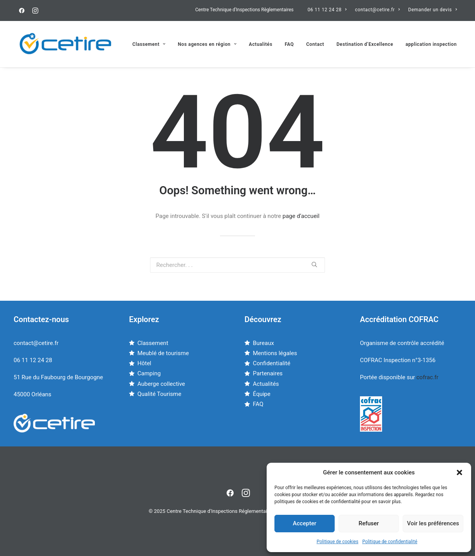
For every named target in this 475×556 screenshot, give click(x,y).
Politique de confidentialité (389, 541)
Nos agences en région (207, 44)
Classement (148, 44)
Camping (149, 373)
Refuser (368, 523)
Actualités (260, 44)
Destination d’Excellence (365, 44)
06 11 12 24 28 (326, 9)
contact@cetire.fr (377, 9)
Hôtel (145, 363)
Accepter (304, 523)
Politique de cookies (337, 541)
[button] (459, 472)
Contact (315, 44)
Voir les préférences (433, 523)
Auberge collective (161, 383)
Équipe (262, 393)
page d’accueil (301, 216)
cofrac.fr (427, 377)
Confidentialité (271, 363)
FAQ (289, 44)
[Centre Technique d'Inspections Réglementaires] (66, 44)
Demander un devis (432, 9)
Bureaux (263, 343)
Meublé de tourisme (163, 353)
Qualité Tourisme (160, 393)
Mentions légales (275, 353)
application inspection (431, 44)
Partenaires (268, 373)
